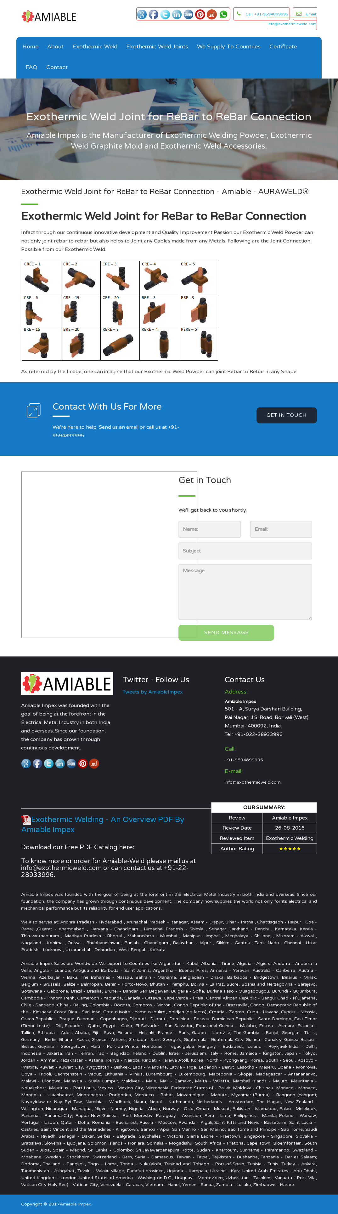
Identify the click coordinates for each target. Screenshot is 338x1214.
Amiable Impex (75, 1204)
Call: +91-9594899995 (266, 14)
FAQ (31, 67)
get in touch (287, 415)
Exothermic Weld (94, 46)
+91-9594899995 (244, 760)
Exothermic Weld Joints (157, 46)
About (55, 46)
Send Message (226, 632)
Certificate (283, 46)
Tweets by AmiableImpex (153, 692)
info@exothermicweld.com (253, 782)
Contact (57, 67)
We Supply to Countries (229, 46)
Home (30, 46)
